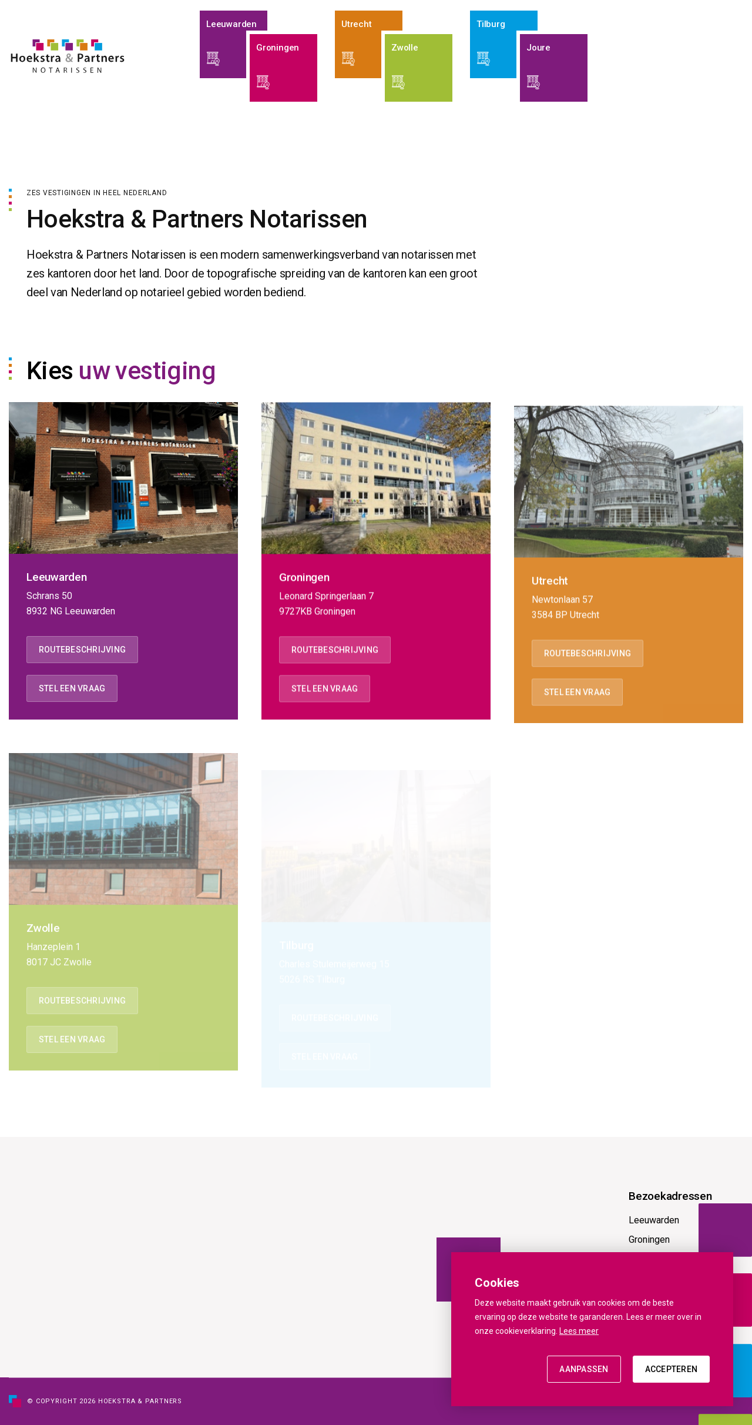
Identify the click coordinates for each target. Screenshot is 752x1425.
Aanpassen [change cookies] (583, 1369)
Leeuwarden (654, 1220)
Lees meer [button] (579, 1331)
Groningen (649, 1239)
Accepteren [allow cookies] (671, 1369)
